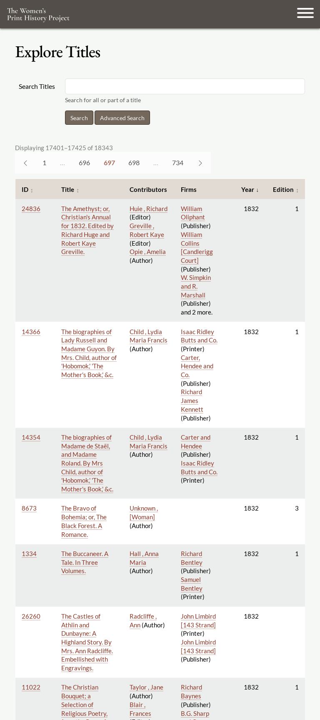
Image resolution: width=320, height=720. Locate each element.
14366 (31, 331)
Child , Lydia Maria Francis (149, 336)
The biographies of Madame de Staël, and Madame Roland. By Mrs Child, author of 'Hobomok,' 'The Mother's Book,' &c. (87, 463)
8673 (29, 508)
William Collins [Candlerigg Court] (197, 247)
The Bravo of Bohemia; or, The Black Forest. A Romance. (84, 521)
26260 (31, 616)
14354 (31, 437)
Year (247, 189)
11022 (31, 687)
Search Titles (37, 86)
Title (67, 189)
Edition (283, 189)
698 (134, 162)
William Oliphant (193, 213)
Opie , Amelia (148, 251)
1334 (29, 553)
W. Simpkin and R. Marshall (196, 286)
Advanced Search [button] (122, 117)
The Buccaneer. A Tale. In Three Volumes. (84, 562)
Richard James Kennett (192, 400)
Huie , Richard (149, 208)
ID (25, 189)
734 (177, 162)
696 (84, 162)
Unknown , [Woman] (144, 512)
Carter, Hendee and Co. (197, 366)
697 (109, 162)
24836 (31, 208)
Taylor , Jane (146, 687)
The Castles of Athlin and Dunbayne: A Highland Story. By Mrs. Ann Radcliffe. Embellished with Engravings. (87, 642)
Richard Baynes (191, 691)
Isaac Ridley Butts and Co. (199, 336)
